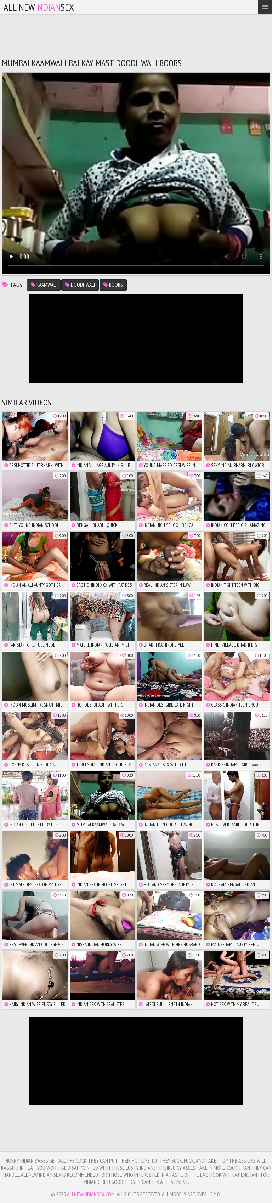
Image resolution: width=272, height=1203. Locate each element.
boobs (113, 284)
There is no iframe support (82, 338)
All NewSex (39, 6)
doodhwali (80, 284)
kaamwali (44, 284)
